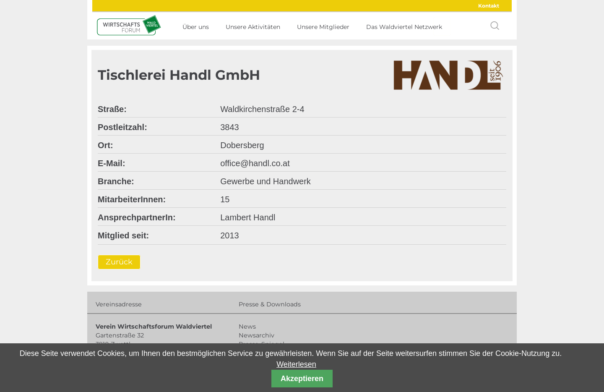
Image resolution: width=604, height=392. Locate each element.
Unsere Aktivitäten (253, 27)
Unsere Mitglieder (323, 27)
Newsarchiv (256, 335)
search (495, 25)
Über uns (195, 27)
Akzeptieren (302, 378)
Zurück (119, 262)
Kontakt (488, 6)
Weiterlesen (296, 364)
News (247, 326)
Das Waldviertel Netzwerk (404, 27)
